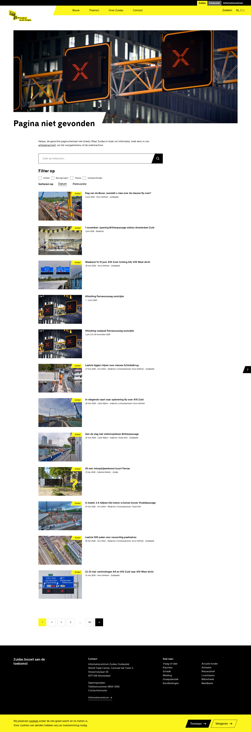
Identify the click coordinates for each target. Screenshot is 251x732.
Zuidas (202, 3)
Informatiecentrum (233, 3)
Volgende (99, 622)
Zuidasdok (214, 3)
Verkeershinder (95, 178)
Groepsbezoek (170, 679)
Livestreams (208, 675)
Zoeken (157, 158)
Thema (78, 178)
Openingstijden (96, 683)
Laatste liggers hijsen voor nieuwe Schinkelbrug (112, 365)
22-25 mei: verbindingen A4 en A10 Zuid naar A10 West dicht (119, 571)
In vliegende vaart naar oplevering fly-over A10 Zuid (114, 399)
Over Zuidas (116, 10)
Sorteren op (45, 184)
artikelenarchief (47, 145)
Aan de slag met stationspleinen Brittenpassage (112, 434)
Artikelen (206, 667)
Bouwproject (62, 178)
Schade (167, 671)
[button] (225, 10)
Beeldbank (207, 683)
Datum (62, 183)
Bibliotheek (208, 679)
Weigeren (221, 723)
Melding (167, 675)
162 (89, 622)
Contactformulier (97, 690)
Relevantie (79, 184)
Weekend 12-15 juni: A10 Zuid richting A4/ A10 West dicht (117, 262)
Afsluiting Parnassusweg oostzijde (104, 296)
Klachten (168, 667)
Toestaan (196, 723)
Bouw (76, 10)
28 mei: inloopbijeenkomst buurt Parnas (107, 468)
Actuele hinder (210, 663)
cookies (33, 721)
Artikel (46, 178)
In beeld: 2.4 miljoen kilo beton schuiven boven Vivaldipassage (120, 502)
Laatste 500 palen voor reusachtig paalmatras (110, 537)
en (243, 10)
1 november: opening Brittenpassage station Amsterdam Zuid (119, 227)
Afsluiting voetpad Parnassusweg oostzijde (109, 330)
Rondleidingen (171, 683)
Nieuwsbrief (208, 671)
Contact (138, 10)
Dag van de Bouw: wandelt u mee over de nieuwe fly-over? (118, 193)
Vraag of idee (170, 663)
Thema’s (94, 10)
